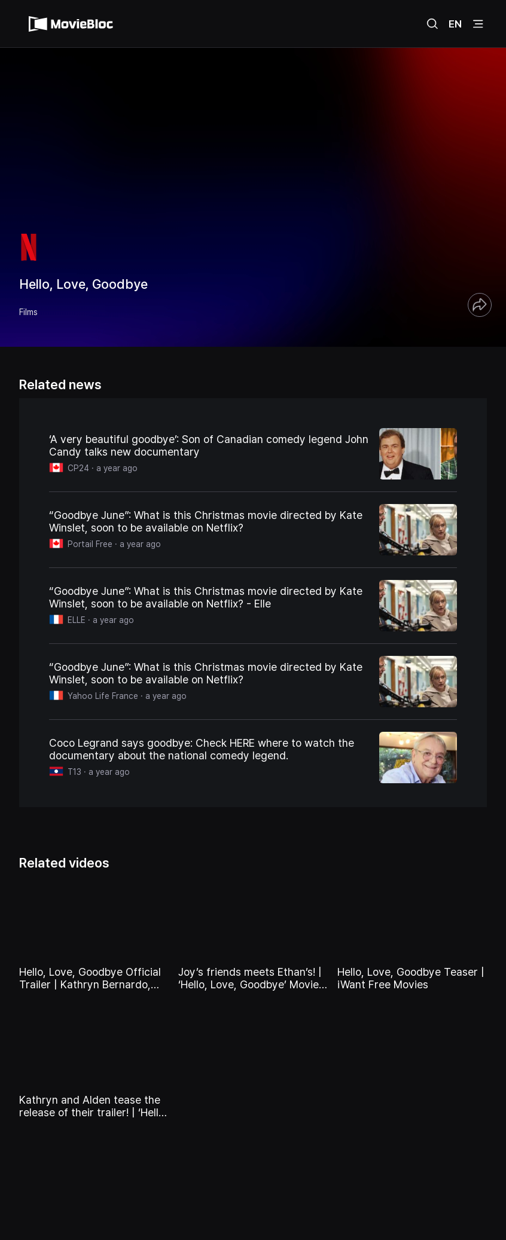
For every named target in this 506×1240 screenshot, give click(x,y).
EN (455, 24)
